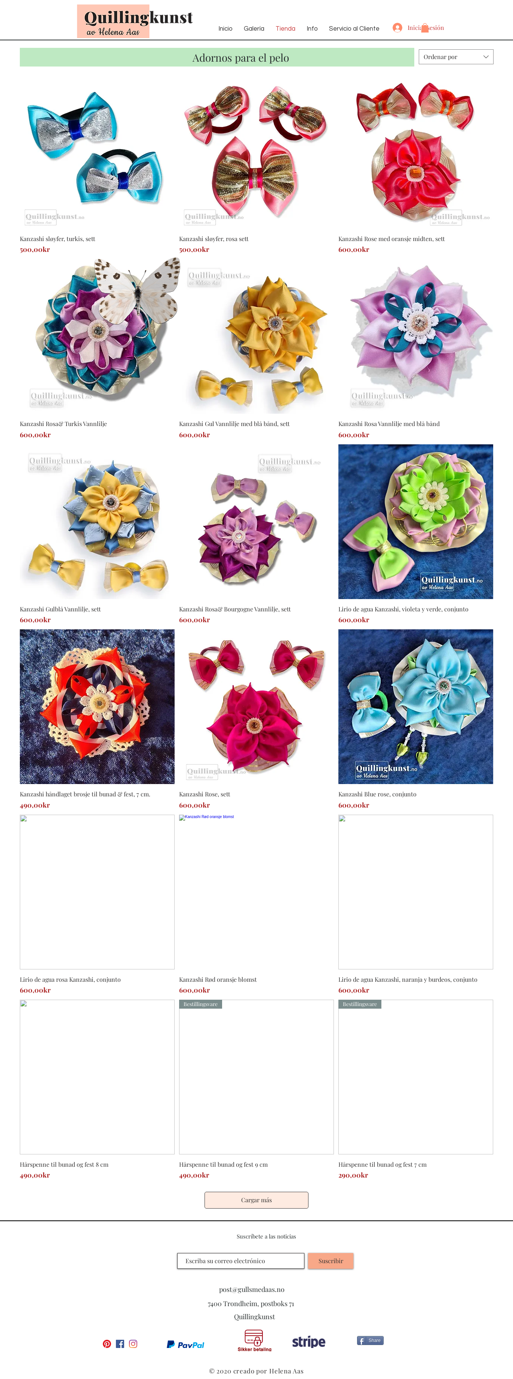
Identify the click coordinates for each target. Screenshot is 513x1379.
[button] (425, 28)
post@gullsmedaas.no (252, 1289)
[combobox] (456, 56)
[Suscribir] (330, 1261)
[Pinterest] (107, 1344)
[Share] (370, 1340)
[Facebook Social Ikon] (120, 1344)
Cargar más (256, 1200)
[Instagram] (133, 1344)
